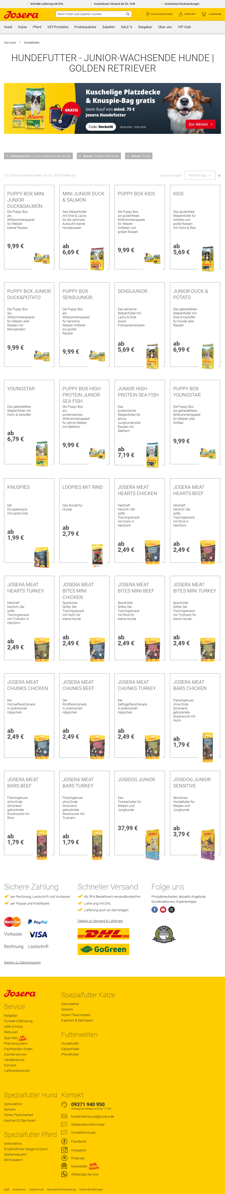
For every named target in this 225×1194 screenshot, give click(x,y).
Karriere (10, 1065)
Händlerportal (14, 1060)
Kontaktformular (83, 1132)
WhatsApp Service (84, 1174)
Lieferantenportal (17, 1071)
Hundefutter (70, 1043)
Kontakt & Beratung (18, 1021)
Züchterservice (15, 1054)
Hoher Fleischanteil (75, 1015)
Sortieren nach (171, 175)
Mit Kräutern (13, 1160)
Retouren (11, 1032)
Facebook (78, 1141)
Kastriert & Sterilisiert (77, 1020)
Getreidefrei (70, 1004)
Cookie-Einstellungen (91, 1189)
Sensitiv (67, 1009)
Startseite (10, 42)
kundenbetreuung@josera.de (92, 1116)
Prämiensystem (16, 1043)
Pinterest (77, 1158)
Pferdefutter (70, 1054)
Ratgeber (11, 1016)
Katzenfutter (70, 1049)
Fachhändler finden (162, 14)
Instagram (78, 1150)
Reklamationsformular (88, 1124)
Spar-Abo (15, 1038)
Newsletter (79, 1166)
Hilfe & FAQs (13, 1027)
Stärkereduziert (15, 1154)
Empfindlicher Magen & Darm (26, 1149)
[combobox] (94, 14)
